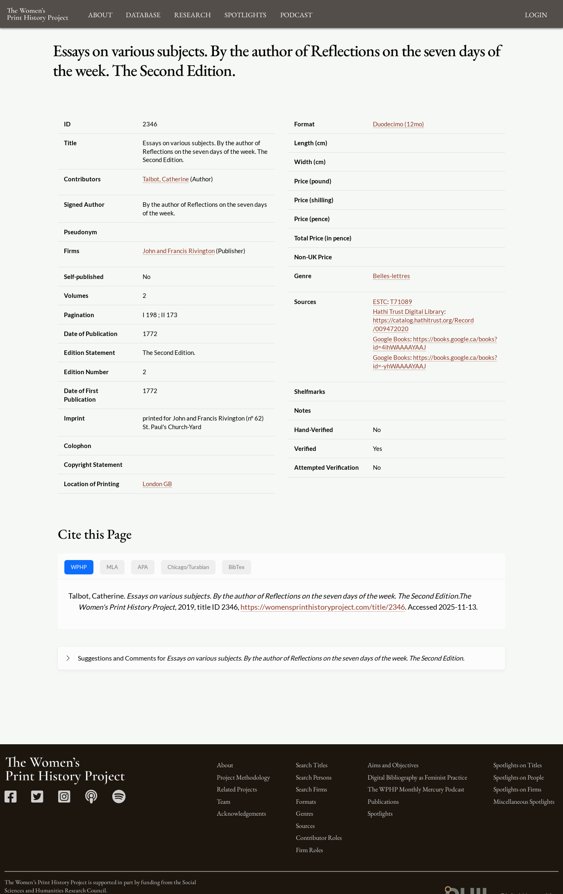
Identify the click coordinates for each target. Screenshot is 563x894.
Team (223, 801)
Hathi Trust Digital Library (408, 311)
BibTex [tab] (237, 567)
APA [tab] (143, 567)
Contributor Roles (319, 837)
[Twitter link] (37, 799)
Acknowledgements (241, 813)
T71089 (401, 301)
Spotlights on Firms (517, 789)
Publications (383, 801)
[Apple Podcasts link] (91, 799)
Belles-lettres (391, 275)
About (225, 765)
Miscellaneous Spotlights (523, 801)
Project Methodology (243, 777)
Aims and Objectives (393, 765)
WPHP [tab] (79, 567)
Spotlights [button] (245, 13)
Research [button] (192, 13)
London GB (157, 483)
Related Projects (237, 789)
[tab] (188, 567)
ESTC (380, 301)
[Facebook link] (10, 799)
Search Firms (311, 789)
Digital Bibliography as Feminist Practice (417, 777)
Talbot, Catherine (166, 179)
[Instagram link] (64, 799)
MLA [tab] (112, 567)
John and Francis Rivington (179, 250)
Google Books (391, 339)
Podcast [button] (296, 13)
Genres (304, 813)
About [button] (100, 13)
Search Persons (313, 777)
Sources (305, 825)
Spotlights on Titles (517, 765)
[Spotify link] (119, 799)
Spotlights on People (518, 777)
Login (536, 13)
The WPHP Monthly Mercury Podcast (416, 789)
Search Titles (311, 765)
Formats (306, 801)
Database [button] (143, 13)
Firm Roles (309, 850)
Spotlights (380, 813)
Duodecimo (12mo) (398, 124)
